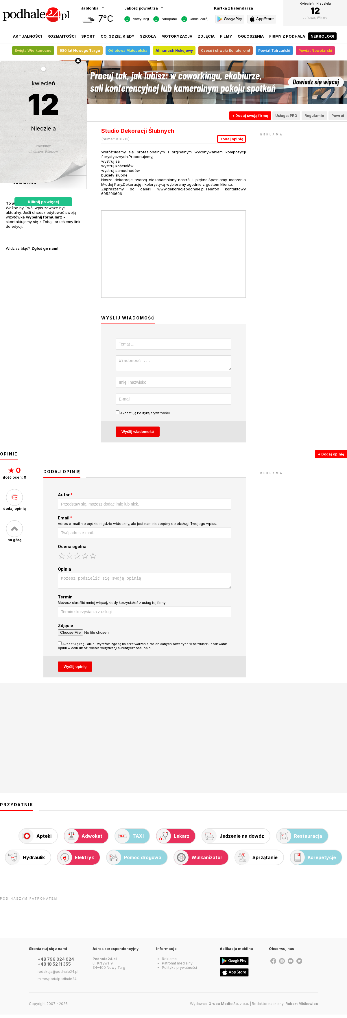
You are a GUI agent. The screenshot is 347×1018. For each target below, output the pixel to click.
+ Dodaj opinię (331, 456)
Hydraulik (25, 861)
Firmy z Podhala (287, 36)
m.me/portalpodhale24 (57, 982)
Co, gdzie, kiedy (117, 36)
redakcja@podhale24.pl (58, 975)
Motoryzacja (176, 36)
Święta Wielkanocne (33, 50)
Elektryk (76, 861)
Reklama (169, 962)
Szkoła (148, 36)
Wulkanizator (198, 861)
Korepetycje (313, 861)
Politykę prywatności (153, 415)
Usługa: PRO (286, 115)
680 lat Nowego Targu (80, 50)
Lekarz (172, 839)
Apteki (35, 839)
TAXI (129, 839)
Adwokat (83, 839)
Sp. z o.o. (228, 1007)
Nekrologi (322, 36)
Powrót (337, 115)
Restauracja (299, 839)
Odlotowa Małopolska (127, 50)
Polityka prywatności (179, 971)
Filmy (226, 36)
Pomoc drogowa (134, 861)
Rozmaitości (61, 36)
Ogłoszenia (251, 36)
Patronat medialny (177, 966)
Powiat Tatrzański (274, 50)
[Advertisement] (303, 173)
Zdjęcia (206, 36)
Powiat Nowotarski (315, 50)
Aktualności (27, 36)
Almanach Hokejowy (174, 50)
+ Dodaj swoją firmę (250, 115)
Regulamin (314, 115)
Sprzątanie (256, 861)
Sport (88, 36)
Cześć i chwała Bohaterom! (225, 50)
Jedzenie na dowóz (233, 839)
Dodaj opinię (231, 139)
